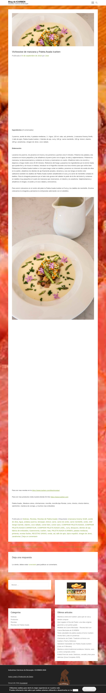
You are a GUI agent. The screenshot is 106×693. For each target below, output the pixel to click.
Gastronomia (34, 531)
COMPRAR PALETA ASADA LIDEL (51, 528)
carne (54, 522)
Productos (14, 619)
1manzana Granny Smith (77, 519)
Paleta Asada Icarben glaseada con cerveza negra (78, 547)
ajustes (75, 690)
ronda (50, 534)
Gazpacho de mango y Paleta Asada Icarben (25, 547)
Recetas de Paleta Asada (47, 519)
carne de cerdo (63, 522)
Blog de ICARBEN (16, 2)
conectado (32, 564)
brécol (48, 522)
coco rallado (36, 525)
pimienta (15, 534)
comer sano (56, 525)
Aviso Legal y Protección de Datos (20, 677)
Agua (21, 522)
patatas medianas (81, 531)
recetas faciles (25, 534)
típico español (72, 534)
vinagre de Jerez (85, 534)
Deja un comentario (29, 536)
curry (68, 528)
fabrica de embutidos (20, 531)
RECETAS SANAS (39, 534)
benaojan (41, 522)
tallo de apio (61, 534)
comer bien (46, 525)
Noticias (26, 519)
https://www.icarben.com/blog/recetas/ (46, 490)
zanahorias (16, 536)
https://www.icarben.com (59, 497)
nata (49, 531)
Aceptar (89, 689)
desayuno (74, 528)
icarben (43, 531)
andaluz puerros (30, 522)
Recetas (33, 519)
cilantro (27, 525)
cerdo (86, 522)
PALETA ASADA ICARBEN (62, 531)
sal (54, 534)
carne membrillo (76, 522)
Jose (47, 56)
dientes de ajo (84, 528)
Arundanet (23, 683)
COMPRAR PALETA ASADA (73, 525)
